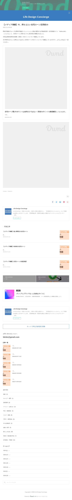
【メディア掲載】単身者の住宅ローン (14, 246)
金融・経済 (7, 428)
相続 (5, 394)
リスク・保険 (7, 415)
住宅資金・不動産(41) (7, 191)
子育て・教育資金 (8, 419)
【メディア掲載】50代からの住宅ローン (22, 379)
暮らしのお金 (8, 432)
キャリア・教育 (8, 398)
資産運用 (6, 403)
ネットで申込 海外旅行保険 (36, 327)
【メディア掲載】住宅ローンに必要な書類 (23, 371)
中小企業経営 (7, 423)
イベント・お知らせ (9, 407)
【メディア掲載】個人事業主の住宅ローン (15, 231)
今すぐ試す (25, 7)
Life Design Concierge (36, 16)
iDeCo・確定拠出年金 (9, 436)
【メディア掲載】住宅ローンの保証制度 (15, 262)
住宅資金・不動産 (9, 440)
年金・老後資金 (8, 411)
